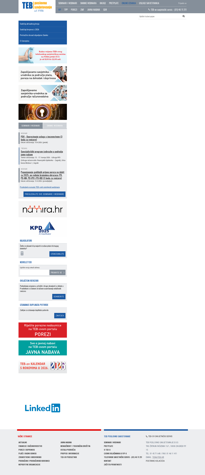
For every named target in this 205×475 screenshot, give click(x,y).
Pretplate (113, 3)
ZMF (82, 9)
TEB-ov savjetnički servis (159, 436)
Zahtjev (60, 315)
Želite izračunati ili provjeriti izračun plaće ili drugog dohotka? (39, 247)
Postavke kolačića (155, 461)
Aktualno (23, 442)
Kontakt (107, 460)
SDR (105, 9)
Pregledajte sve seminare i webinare (44, 194)
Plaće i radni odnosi (27, 453)
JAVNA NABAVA (93, 9)
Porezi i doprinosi (27, 449)
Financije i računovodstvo (30, 445)
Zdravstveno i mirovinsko (30, 457)
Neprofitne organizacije (29, 464)
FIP (59, 9)
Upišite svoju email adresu (30, 267)
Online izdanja (129, 3)
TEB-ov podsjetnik (69, 457)
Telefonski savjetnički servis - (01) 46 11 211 (123, 457)
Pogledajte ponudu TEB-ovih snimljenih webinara (40, 187)
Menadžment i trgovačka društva (75, 445)
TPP (66, 9)
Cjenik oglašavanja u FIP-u (115, 453)
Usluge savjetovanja (149, 3)
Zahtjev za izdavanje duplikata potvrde (34, 310)
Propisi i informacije (70, 453)
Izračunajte (57, 254)
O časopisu (24, 41)
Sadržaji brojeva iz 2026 (29, 29)
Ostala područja (68, 449)
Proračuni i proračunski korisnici (34, 460)
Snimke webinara (88, 3)
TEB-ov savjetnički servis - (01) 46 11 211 (167, 9)
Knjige (103, 3)
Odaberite (59, 296)
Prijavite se (182, 3)
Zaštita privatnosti (113, 464)
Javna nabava (66, 442)
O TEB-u (107, 449)
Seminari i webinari (67, 3)
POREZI (74, 9)
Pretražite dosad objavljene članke (34, 35)
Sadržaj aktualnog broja (29, 24)
